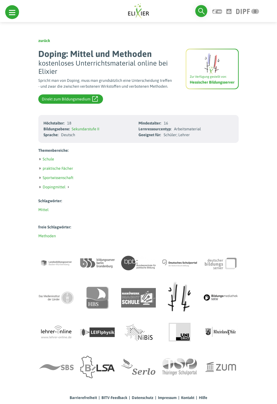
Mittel (43, 209)
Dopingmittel (54, 187)
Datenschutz (142, 397)
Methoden (47, 236)
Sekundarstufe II (85, 129)
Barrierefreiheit (83, 397)
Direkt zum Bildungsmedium (70, 99)
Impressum (167, 397)
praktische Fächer (58, 168)
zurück (44, 40)
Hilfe (203, 397)
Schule (48, 159)
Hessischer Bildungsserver (212, 82)
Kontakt (187, 397)
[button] (12, 12)
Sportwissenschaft (58, 177)
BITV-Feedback (114, 397)
